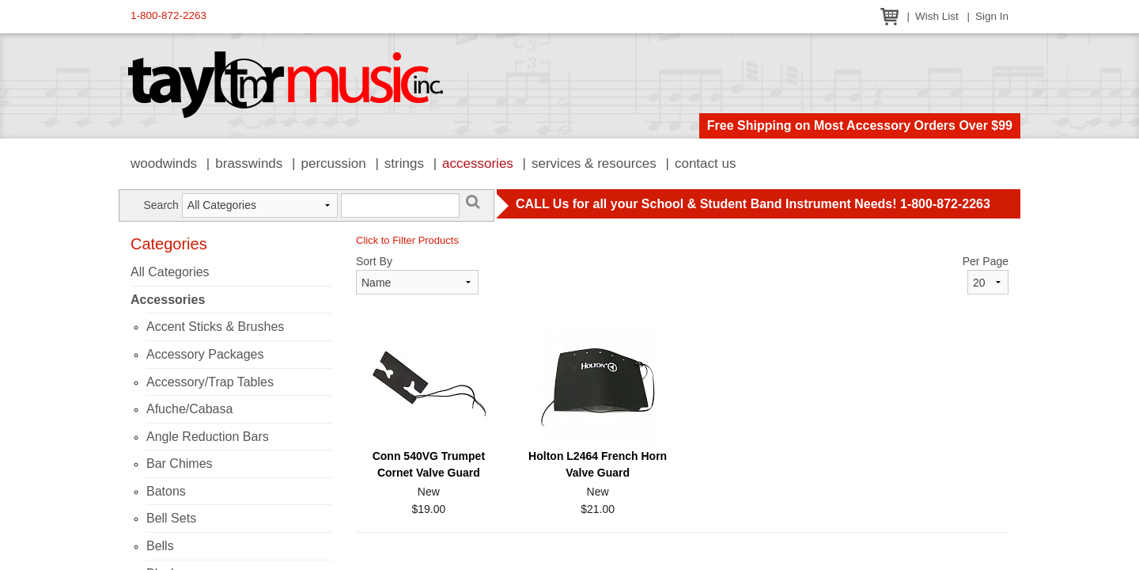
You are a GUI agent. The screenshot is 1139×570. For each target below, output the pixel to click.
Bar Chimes (179, 463)
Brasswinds (248, 163)
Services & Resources (594, 163)
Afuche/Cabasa (189, 409)
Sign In (991, 16)
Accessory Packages (205, 354)
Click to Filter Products (407, 240)
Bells (160, 546)
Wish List (937, 16)
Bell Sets (171, 518)
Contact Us (705, 163)
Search (160, 205)
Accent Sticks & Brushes (215, 326)
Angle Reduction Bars (207, 436)
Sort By (374, 261)
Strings (404, 163)
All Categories (170, 272)
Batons (166, 491)
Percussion (333, 163)
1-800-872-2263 (168, 15)
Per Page (985, 261)
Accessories (477, 163)
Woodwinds (164, 163)
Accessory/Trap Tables (210, 382)
